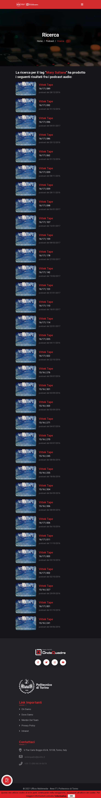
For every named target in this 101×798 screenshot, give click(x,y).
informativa (60, 796)
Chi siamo (25, 709)
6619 (44, 763)
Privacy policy (27, 725)
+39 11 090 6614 (32, 763)
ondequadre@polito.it (32, 756)
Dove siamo (26, 714)
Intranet (24, 731)
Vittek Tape (46, 84)
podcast (50, 41)
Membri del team (28, 720)
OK (71, 796)
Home (40, 41)
